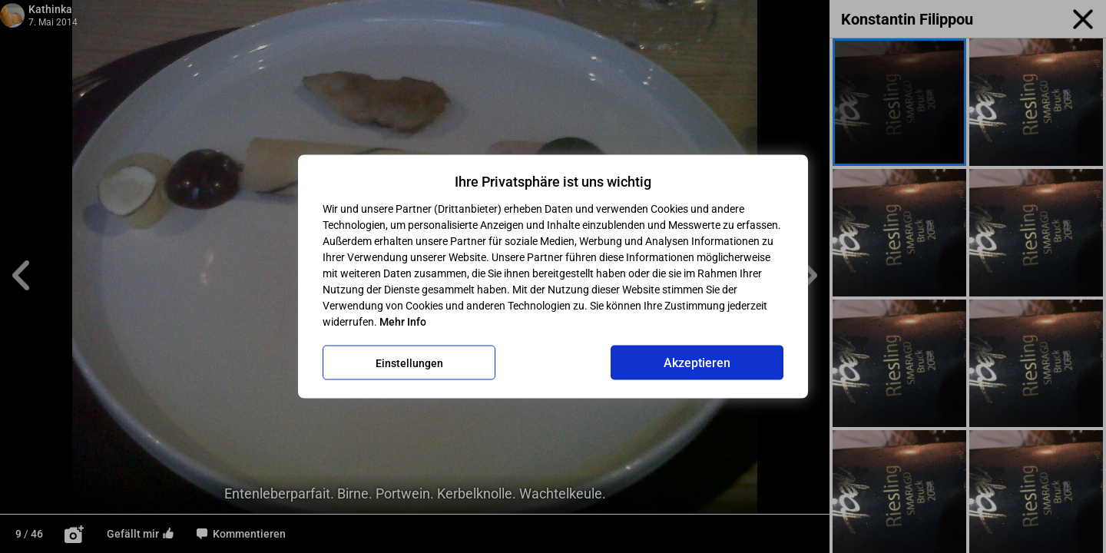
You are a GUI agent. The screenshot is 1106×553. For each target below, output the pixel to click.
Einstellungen (409, 362)
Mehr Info (402, 322)
